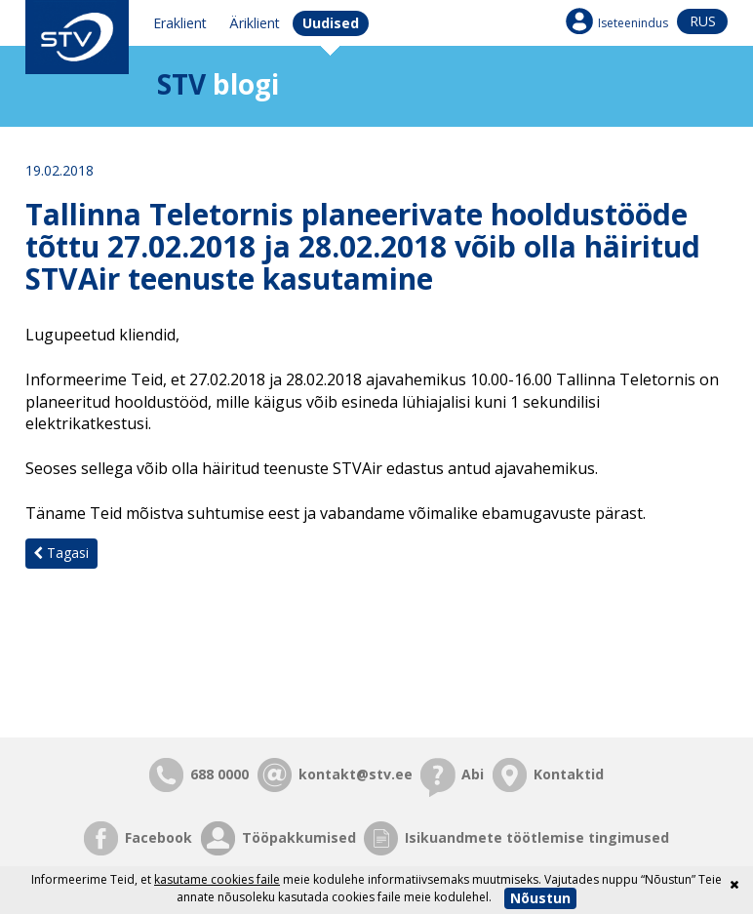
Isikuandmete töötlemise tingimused (537, 837)
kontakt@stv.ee (355, 774)
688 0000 (219, 774)
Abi (472, 774)
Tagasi (61, 552)
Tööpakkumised (299, 837)
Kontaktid (569, 774)
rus (703, 21)
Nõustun (540, 898)
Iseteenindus (633, 23)
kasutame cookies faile (217, 879)
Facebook (158, 837)
